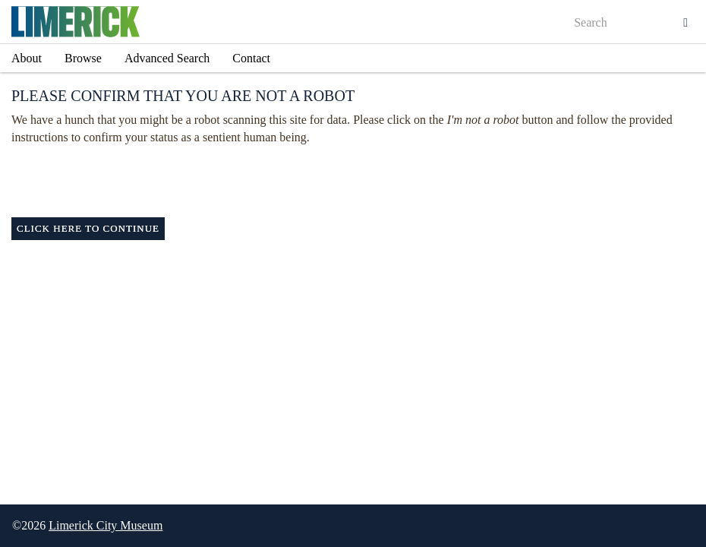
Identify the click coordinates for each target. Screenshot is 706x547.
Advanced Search (167, 58)
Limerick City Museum (105, 525)
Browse (83, 58)
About (26, 58)
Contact (251, 58)
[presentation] (366, 187)
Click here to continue (88, 228)
